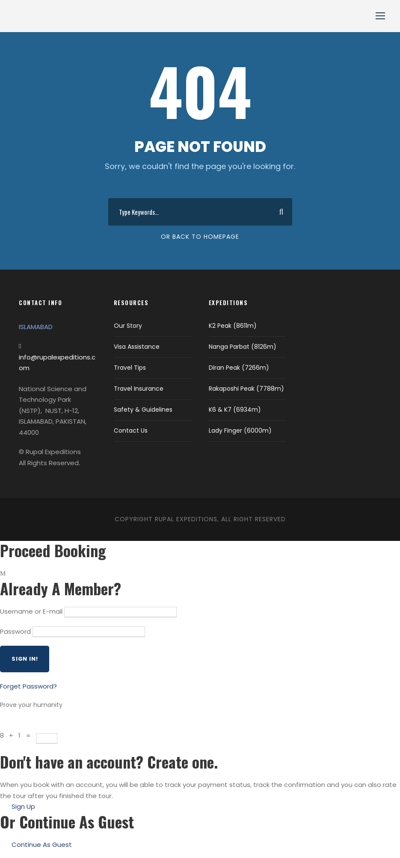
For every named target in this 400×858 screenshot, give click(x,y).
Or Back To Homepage (200, 236)
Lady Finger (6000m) (240, 430)
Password (15, 631)
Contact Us (131, 430)
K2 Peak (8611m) (233, 325)
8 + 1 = (18, 735)
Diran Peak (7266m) (239, 367)
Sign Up (23, 806)
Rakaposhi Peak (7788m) (246, 388)
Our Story (128, 325)
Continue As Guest (42, 844)
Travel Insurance (138, 388)
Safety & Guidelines (143, 409)
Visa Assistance (137, 346)
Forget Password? (28, 686)
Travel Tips (130, 367)
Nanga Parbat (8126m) (242, 346)
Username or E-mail (31, 611)
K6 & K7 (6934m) (235, 409)
